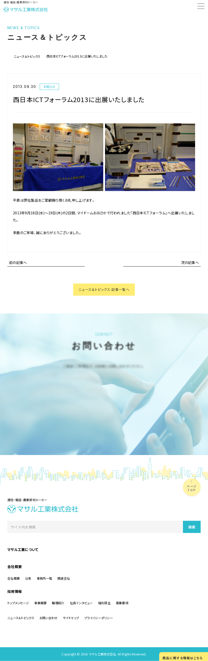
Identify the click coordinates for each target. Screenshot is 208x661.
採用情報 (14, 591)
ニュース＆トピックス (27, 56)
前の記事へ (18, 262)
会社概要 (14, 566)
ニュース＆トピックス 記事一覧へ (103, 289)
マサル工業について (22, 549)
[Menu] (201, 7)
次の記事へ (190, 262)
